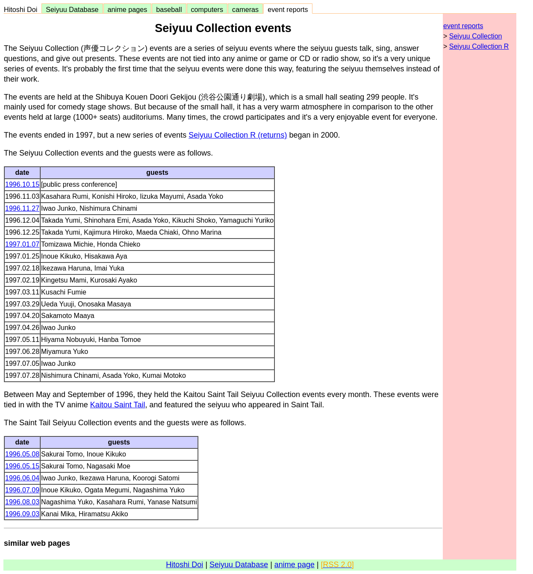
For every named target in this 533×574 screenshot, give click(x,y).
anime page (294, 564)
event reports (288, 9)
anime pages (127, 9)
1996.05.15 (22, 466)
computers (207, 9)
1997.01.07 (22, 244)
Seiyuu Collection (475, 36)
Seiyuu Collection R (479, 46)
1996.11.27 (22, 208)
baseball (169, 9)
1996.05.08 (22, 454)
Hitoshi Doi (22, 9)
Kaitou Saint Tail (117, 404)
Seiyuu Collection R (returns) (237, 135)
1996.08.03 (22, 502)
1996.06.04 (22, 478)
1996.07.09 (22, 490)
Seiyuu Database (72, 9)
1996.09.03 (22, 514)
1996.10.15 (22, 184)
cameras (245, 9)
